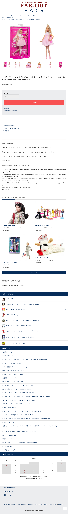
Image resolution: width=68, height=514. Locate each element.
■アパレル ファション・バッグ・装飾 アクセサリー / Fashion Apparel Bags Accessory (24, 19)
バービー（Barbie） (11, 15)
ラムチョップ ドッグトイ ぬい (42, 257)
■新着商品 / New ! (10, 17)
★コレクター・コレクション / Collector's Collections (27, 15)
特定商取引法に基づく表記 (10, 110)
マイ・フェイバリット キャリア (10, 262)
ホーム (3, 15)
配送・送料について (22, 504)
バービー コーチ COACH (9, 225)
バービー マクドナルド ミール (42, 225)
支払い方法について (12, 504)
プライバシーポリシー (52, 504)
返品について (7, 108)
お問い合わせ (61, 504)
